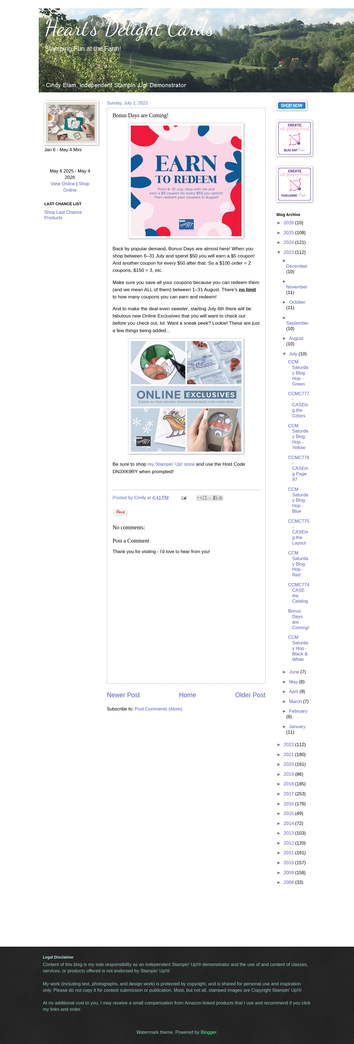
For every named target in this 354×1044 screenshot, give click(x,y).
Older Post (250, 695)
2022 (289, 744)
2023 (289, 252)
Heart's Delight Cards (129, 27)
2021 (289, 754)
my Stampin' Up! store (171, 464)
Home (187, 695)
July (293, 353)
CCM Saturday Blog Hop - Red (298, 564)
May (294, 681)
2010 (289, 862)
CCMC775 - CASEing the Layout (298, 532)
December (296, 266)
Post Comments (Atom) (158, 709)
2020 (289, 764)
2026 (289, 222)
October (297, 302)
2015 (289, 813)
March (296, 701)
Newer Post (123, 695)
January (297, 726)
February (298, 711)
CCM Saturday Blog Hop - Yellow (298, 437)
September (297, 323)
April (294, 691)
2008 (289, 882)
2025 (289, 232)
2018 (289, 784)
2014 (289, 823)
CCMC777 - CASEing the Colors (298, 404)
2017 (289, 793)
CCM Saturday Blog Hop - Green (298, 373)
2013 (289, 833)
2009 (289, 872)
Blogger (208, 1032)
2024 (289, 242)
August (296, 338)
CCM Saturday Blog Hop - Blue (298, 500)
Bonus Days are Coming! (298, 619)
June (294, 672)
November (296, 287)
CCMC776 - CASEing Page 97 (298, 468)
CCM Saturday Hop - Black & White (298, 648)
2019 (289, 774)
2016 (289, 803)
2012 (289, 843)
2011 (289, 852)
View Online (63, 183)
